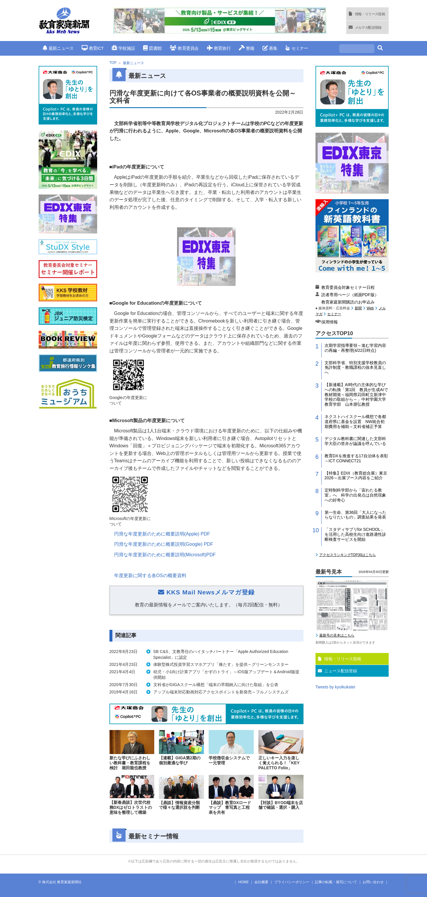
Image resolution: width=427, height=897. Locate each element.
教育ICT (93, 48)
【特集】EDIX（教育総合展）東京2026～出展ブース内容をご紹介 (356, 475)
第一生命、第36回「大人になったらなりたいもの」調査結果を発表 (356, 515)
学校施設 (123, 48)
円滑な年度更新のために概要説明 (162, 533)
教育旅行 (219, 48)
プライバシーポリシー (291, 882)
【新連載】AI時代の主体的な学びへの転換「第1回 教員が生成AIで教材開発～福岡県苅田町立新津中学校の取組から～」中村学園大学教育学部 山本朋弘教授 (356, 394)
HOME (243, 882)
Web (370, 308)
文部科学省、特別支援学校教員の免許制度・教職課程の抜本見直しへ (355, 367)
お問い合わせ (373, 882)
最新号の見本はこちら (336, 635)
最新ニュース (58, 48)
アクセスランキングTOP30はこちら (347, 555)
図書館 (152, 48)
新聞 (358, 308)
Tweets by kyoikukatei (335, 687)
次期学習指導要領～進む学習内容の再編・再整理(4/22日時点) (355, 348)
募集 (270, 48)
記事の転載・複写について (336, 882)
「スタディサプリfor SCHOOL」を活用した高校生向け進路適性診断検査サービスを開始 (355, 534)
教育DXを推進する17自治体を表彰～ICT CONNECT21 (356, 458)
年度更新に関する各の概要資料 (150, 575)
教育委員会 (184, 48)
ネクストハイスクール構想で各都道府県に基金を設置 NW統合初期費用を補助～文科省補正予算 (355, 421)
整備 (246, 48)
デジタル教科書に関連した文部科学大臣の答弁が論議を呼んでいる (355, 441)
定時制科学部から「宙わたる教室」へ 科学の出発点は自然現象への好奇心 (355, 495)
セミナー (296, 48)
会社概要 (261, 882)
